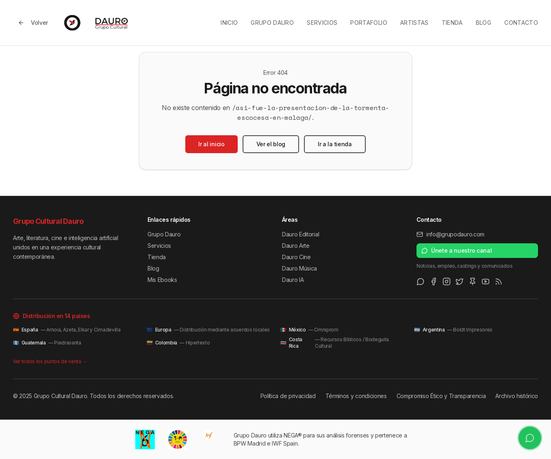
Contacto (521, 22)
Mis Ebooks (162, 279)
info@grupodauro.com (450, 234)
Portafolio (368, 22)
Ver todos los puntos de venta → (50, 361)
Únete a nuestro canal (456, 250)
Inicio (229, 22)
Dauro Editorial (300, 234)
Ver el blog (270, 144)
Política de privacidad (288, 395)
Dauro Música (299, 268)
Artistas (414, 22)
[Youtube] (486, 281)
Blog (483, 22)
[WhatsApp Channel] (421, 281)
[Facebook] (434, 281)
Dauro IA (293, 279)
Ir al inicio (211, 144)
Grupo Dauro (272, 22)
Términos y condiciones (356, 395)
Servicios (322, 22)
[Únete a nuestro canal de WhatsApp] (530, 438)
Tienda (452, 22)
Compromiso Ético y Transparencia (441, 395)
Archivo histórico (516, 395)
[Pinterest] (473, 281)
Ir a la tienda (335, 144)
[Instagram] (447, 281)
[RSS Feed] (499, 281)
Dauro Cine (296, 256)
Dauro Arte (296, 245)
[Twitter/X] (460, 281)
